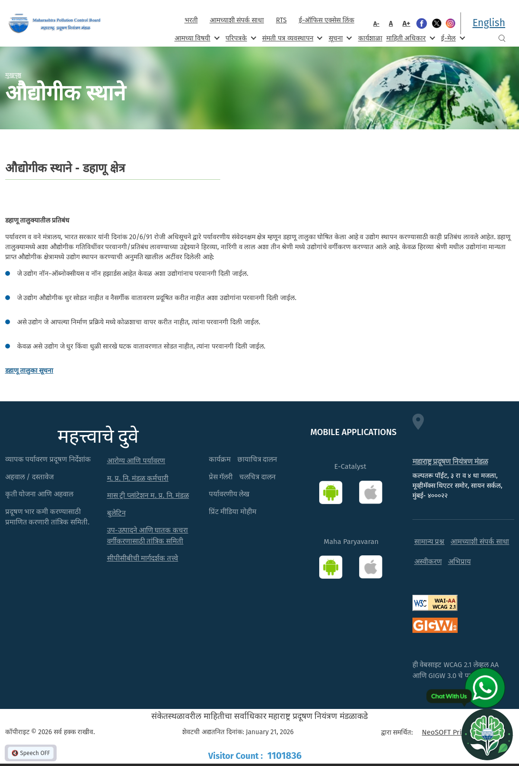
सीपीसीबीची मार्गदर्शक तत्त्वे (142, 558)
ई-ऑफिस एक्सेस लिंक (326, 20)
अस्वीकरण (428, 561)
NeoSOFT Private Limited (461, 732)
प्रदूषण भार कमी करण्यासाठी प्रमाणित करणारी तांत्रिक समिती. (47, 517)
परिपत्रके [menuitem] (240, 37)
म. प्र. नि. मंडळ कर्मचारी (138, 478)
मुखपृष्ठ (13, 74)
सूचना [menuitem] (339, 37)
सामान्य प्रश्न (429, 541)
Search (502, 38)
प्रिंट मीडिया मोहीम (233, 511)
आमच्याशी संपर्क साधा (237, 20)
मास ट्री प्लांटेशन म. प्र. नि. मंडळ (148, 495)
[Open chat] (487, 734)
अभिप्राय (459, 561)
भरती (191, 20)
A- (376, 23)
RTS (281, 20)
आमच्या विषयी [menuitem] (196, 37)
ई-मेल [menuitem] (452, 37)
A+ (406, 23)
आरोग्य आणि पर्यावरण (136, 460)
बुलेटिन (116, 513)
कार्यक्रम (220, 459)
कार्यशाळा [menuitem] (370, 38)
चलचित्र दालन (257, 477)
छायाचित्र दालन (257, 459)
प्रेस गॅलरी (221, 477)
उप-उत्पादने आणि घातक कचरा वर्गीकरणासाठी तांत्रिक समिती (147, 535)
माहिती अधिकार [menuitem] (409, 37)
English (488, 23)
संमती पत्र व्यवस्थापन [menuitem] (291, 37)
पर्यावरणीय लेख (229, 494)
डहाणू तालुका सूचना (29, 371)
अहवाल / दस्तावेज (29, 477)
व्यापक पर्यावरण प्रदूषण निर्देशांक (48, 459)
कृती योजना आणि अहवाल (39, 494)
